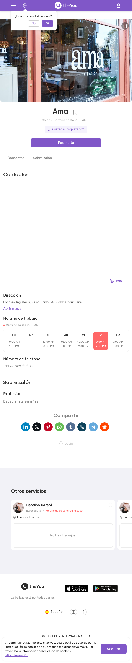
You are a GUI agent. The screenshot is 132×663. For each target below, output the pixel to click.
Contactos (16, 158)
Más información (16, 655)
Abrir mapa (12, 308)
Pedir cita (66, 143)
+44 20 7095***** (15, 366)
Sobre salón (42, 158)
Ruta (116, 281)
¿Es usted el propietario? (66, 129)
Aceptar (113, 649)
